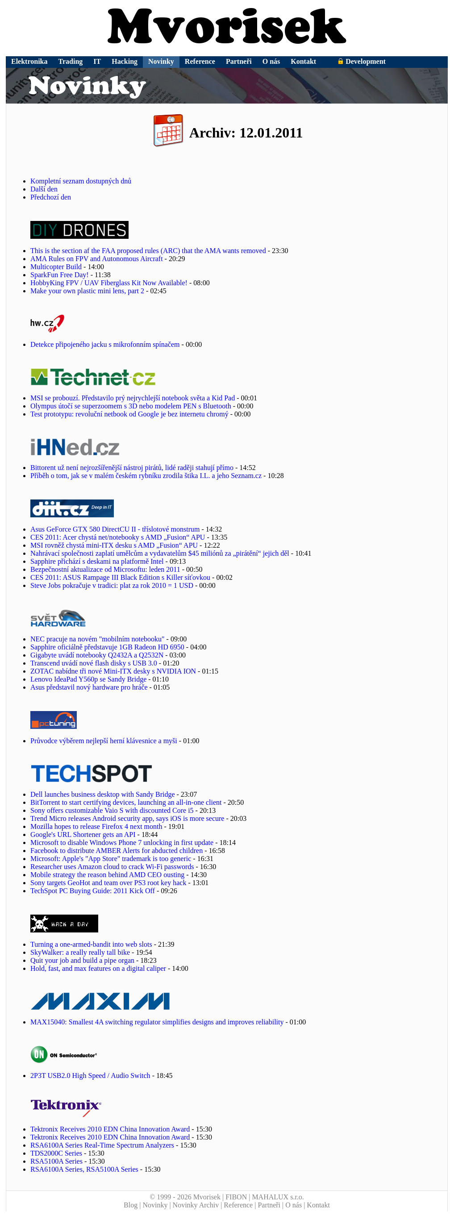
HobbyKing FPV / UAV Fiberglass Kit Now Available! (109, 283)
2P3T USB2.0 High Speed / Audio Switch (90, 1075)
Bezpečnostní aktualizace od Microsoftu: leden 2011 (105, 569)
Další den (44, 189)
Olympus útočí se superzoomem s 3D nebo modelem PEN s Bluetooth (130, 406)
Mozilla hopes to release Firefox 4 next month (96, 826)
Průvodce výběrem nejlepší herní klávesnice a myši (103, 741)
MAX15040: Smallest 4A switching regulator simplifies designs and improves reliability (157, 1022)
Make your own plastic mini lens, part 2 (87, 291)
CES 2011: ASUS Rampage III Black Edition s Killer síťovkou (120, 577)
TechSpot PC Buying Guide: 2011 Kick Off (92, 891)
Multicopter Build (56, 266)
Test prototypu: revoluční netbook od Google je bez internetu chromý (129, 414)
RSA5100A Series (56, 1161)
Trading (70, 61)
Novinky (161, 61)
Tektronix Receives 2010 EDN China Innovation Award (110, 1129)
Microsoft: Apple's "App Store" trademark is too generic (110, 858)
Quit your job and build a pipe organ (82, 960)
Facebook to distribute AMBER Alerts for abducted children (116, 850)
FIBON (236, 1197)
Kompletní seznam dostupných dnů (80, 181)
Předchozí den (50, 197)
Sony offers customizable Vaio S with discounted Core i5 (112, 810)
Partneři (239, 61)
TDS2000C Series (56, 1153)
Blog (131, 1205)
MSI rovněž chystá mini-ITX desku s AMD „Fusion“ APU (114, 545)
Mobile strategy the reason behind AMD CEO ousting (107, 874)
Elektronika (29, 61)
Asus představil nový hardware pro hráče (89, 687)
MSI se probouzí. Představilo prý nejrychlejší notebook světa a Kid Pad (132, 398)
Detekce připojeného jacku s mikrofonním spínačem (105, 344)
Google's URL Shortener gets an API (83, 834)
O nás (271, 61)
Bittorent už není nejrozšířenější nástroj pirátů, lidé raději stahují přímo (131, 467)
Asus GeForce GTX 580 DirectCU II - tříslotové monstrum (115, 529)
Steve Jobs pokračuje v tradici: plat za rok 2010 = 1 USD (111, 585)
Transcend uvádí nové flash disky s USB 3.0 (93, 663)
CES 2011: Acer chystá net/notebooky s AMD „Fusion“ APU (117, 537)
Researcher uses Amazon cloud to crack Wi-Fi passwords (112, 866)
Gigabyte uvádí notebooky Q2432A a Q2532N (96, 655)
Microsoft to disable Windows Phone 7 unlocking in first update (121, 842)
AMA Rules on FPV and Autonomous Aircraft (96, 258)
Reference (200, 61)
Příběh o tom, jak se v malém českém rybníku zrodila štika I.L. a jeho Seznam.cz (146, 475)
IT (97, 61)
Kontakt (303, 61)
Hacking (125, 61)
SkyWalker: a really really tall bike (80, 952)
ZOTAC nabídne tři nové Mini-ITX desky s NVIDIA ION (113, 671)
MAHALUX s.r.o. (278, 1197)
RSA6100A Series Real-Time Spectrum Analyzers (102, 1145)
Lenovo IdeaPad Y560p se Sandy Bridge (88, 679)
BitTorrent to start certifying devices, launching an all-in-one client (126, 802)
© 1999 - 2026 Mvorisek (185, 1197)
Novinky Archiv (196, 1205)
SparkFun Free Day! (59, 275)
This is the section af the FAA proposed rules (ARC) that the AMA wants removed (148, 250)
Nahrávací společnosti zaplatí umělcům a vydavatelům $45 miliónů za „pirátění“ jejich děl (159, 553)
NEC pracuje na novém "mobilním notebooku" (97, 639)
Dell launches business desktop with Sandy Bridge (102, 794)
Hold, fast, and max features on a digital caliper (98, 968)
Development (362, 61)
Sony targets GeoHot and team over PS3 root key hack (108, 882)
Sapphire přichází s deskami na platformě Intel (97, 561)
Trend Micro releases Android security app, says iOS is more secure (127, 818)
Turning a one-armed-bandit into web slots (91, 944)
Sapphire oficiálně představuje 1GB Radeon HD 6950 (107, 647)
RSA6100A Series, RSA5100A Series (84, 1169)
